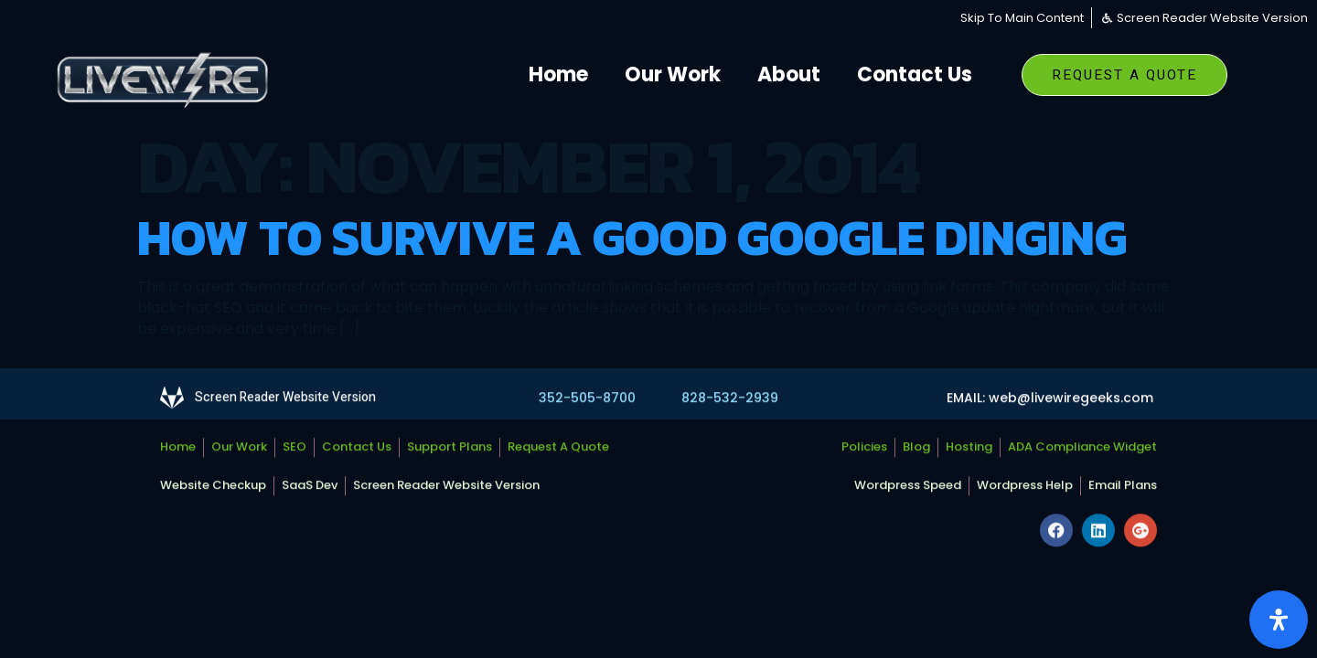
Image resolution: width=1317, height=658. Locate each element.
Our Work (673, 74)
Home (558, 74)
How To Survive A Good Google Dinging (632, 237)
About (788, 74)
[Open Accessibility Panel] (1278, 619)
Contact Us (914, 74)
